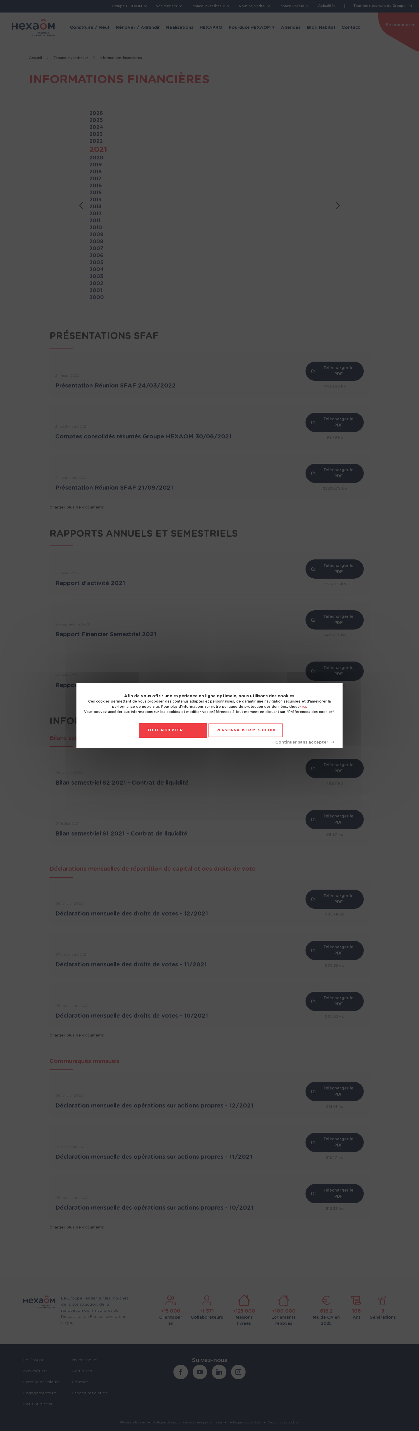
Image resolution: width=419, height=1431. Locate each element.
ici (304, 706)
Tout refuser (304, 742)
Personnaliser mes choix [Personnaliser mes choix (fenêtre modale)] (245, 730)
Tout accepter (165, 730)
